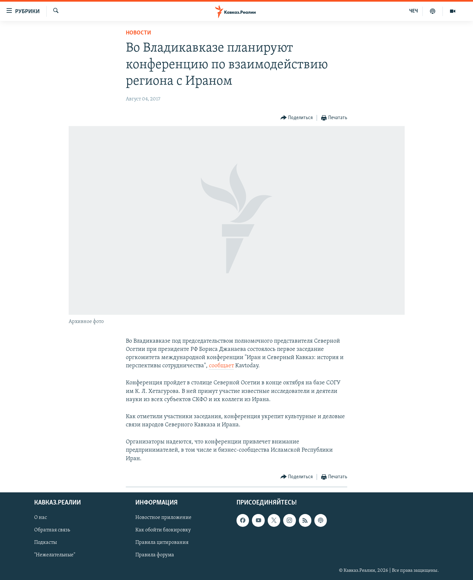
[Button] (297, 118)
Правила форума (154, 555)
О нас (40, 517)
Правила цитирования (162, 542)
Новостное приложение (163, 517)
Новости (138, 33)
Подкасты (45, 542)
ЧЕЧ (413, 11)
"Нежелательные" (54, 555)
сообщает (221, 366)
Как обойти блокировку (163, 530)
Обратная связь (52, 530)
